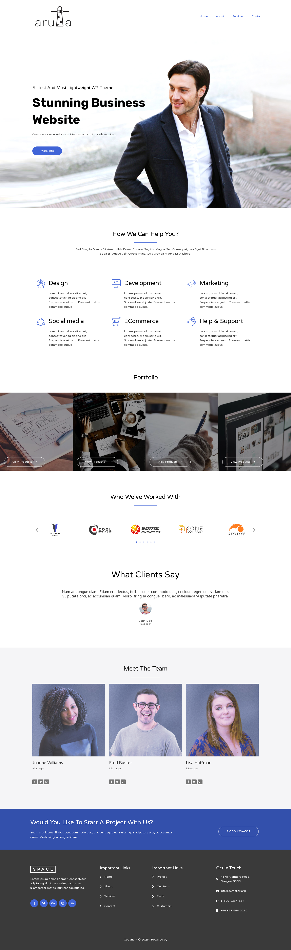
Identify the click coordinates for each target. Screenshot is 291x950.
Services (241, 16)
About (226, 16)
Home (212, 16)
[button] (36, 529)
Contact (258, 16)
